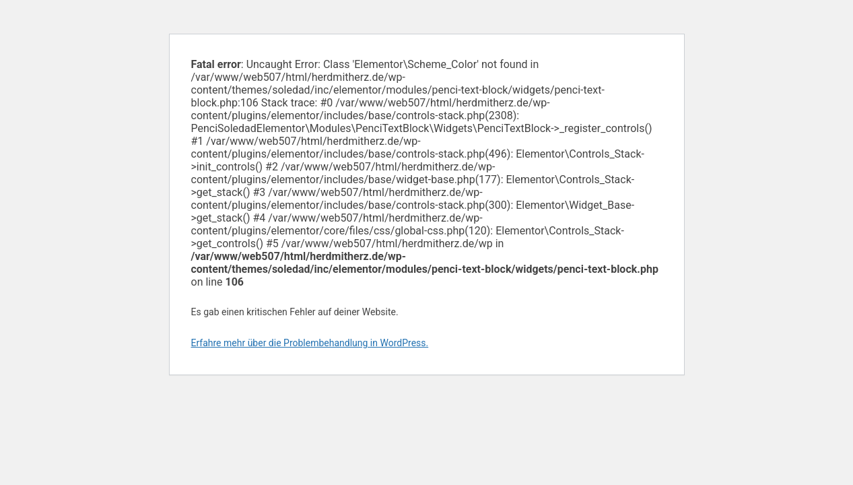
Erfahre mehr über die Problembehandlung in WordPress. (310, 342)
